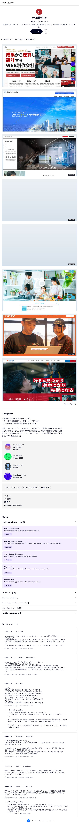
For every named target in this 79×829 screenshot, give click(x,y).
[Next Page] (54, 820)
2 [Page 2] (32, 821)
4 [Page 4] (39, 821)
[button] (39, 65)
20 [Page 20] (50, 821)
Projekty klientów (7, 39)
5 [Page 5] (43, 821)
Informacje (18, 39)
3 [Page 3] (35, 821)
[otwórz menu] (75, 2)
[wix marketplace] (8, 3)
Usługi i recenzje (30, 39)
